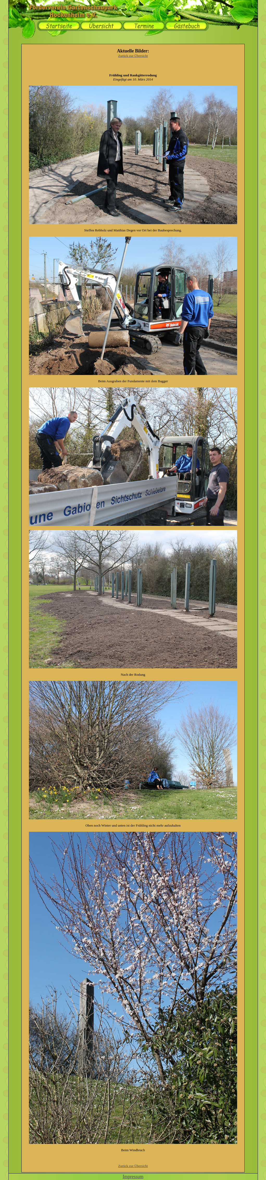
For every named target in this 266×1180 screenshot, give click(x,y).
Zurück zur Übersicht (133, 56)
